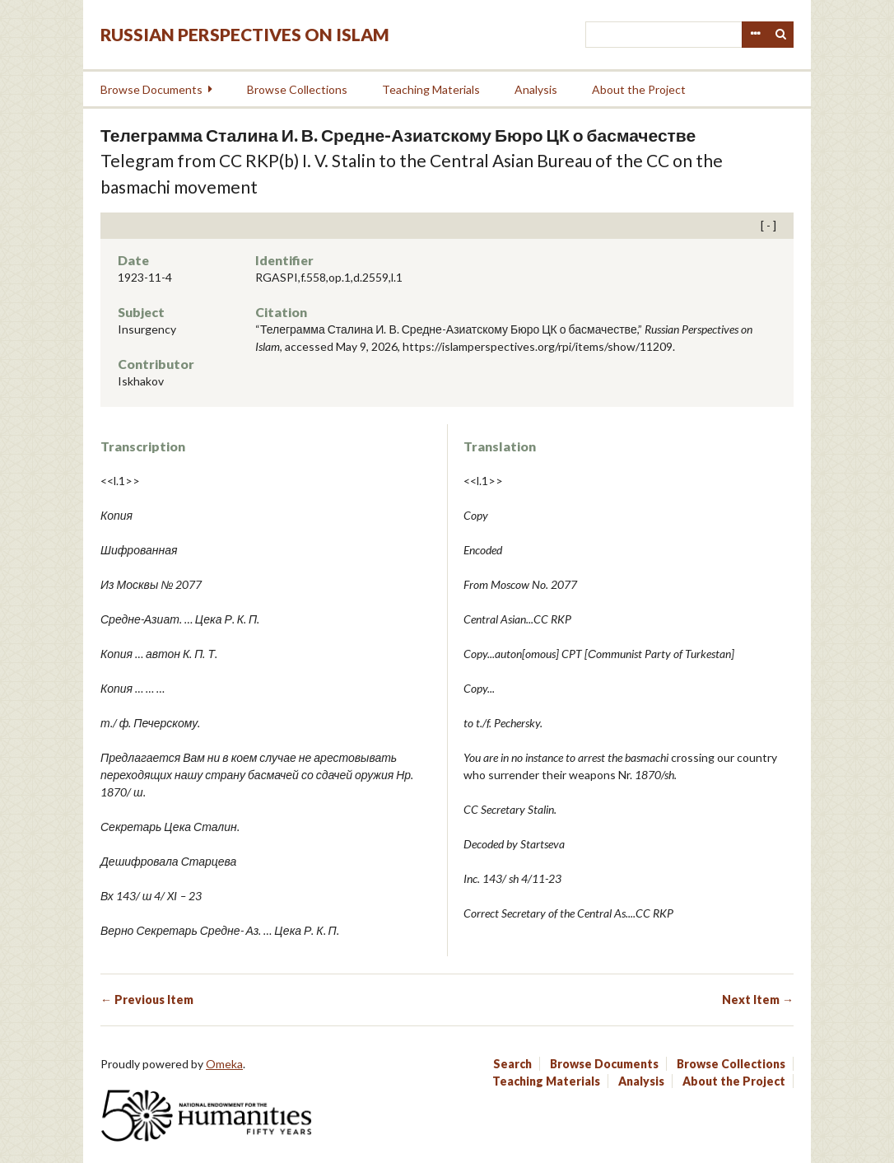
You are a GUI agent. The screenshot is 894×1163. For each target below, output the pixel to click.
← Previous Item (146, 1000)
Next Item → (758, 1000)
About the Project (639, 89)
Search (781, 34)
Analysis (536, 89)
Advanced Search (755, 34)
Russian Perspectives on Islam (244, 34)
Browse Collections (297, 89)
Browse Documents (151, 89)
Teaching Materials (431, 89)
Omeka (224, 1064)
